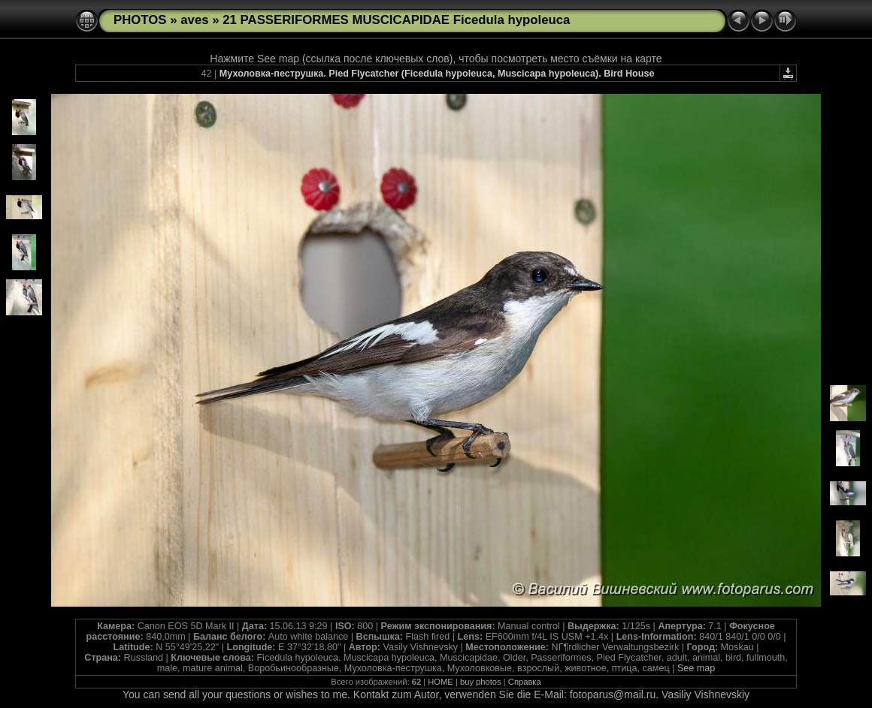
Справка (524, 681)
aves (194, 20)
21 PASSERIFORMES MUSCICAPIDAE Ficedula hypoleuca (396, 20)
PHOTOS (140, 20)
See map (696, 668)
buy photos (480, 681)
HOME (440, 681)
